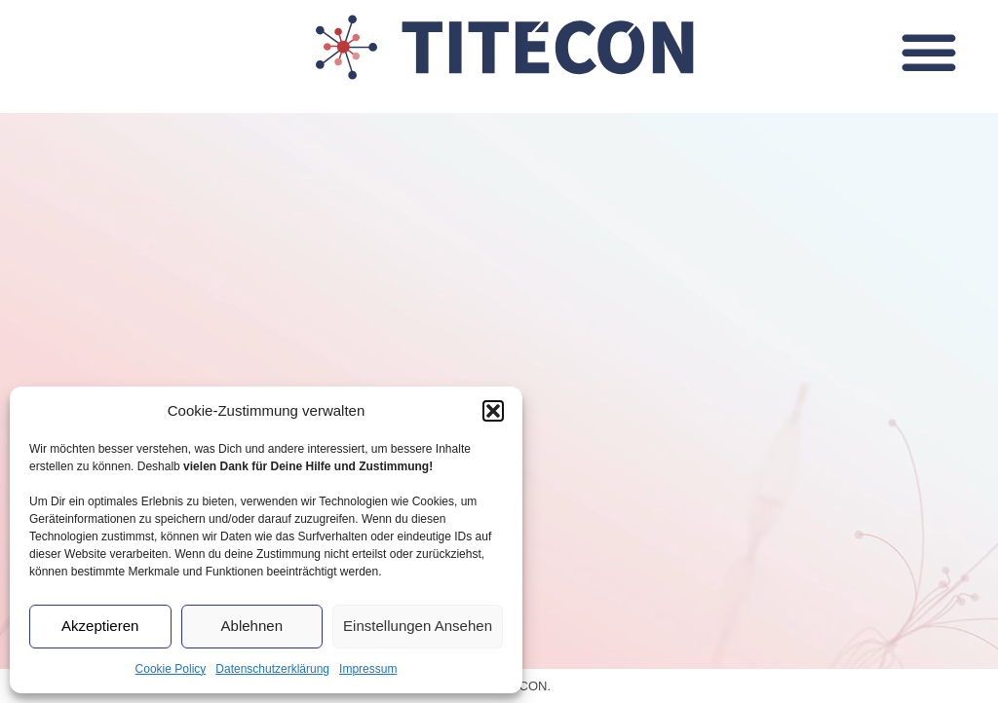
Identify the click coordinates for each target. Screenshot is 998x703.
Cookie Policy (171, 669)
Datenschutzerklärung (272, 669)
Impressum (368, 669)
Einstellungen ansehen (417, 625)
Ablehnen (252, 625)
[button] (493, 411)
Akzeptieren (99, 625)
